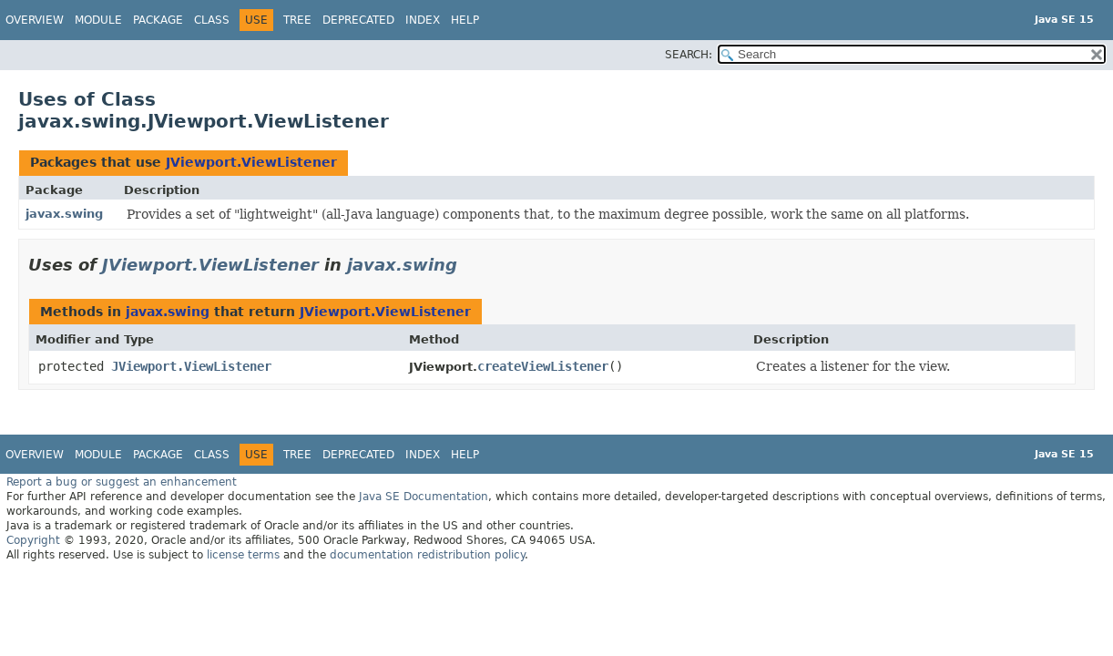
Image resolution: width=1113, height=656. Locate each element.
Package (158, 20)
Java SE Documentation (423, 496)
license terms (243, 554)
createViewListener (542, 366)
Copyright (33, 540)
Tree (297, 20)
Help (465, 20)
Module (98, 20)
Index (422, 20)
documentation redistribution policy (427, 554)
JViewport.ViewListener (251, 162)
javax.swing (64, 213)
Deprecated (358, 20)
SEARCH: (688, 54)
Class (212, 20)
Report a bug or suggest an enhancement (121, 482)
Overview (34, 20)
